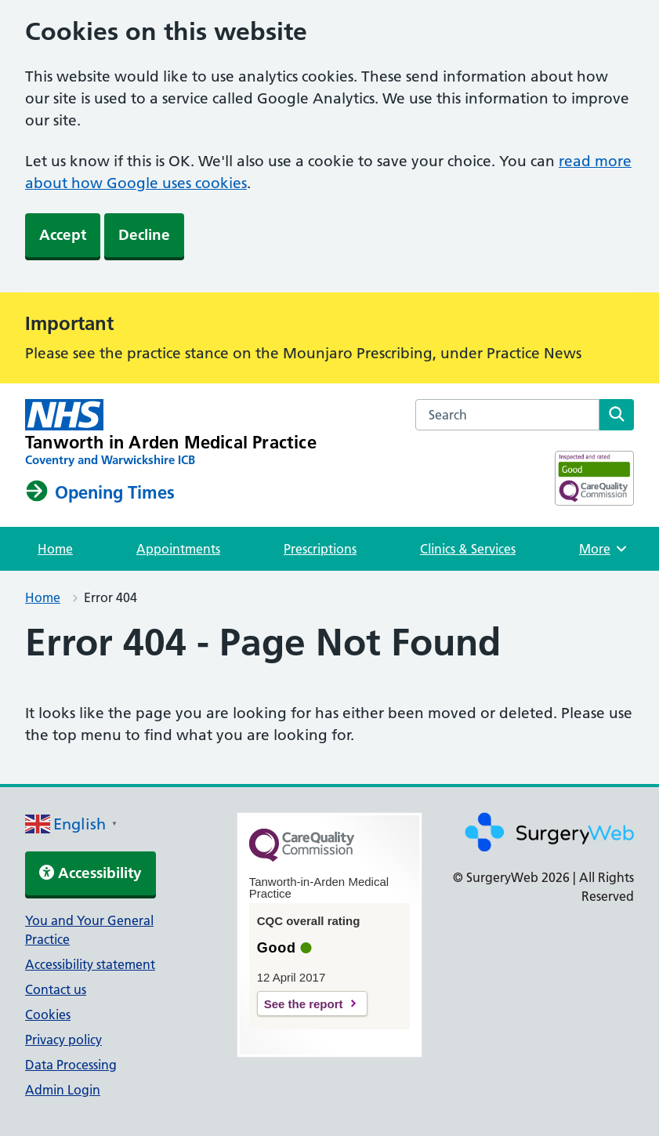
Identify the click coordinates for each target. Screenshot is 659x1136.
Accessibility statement (90, 964)
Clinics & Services (468, 549)
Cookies (48, 1014)
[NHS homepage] (171, 433)
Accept (62, 235)
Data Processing (71, 1064)
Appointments (178, 549)
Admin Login (62, 1090)
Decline (144, 235)
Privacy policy (63, 1039)
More (605, 548)
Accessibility (90, 873)
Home (55, 549)
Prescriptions (320, 549)
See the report (303, 1004)
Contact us (55, 989)
